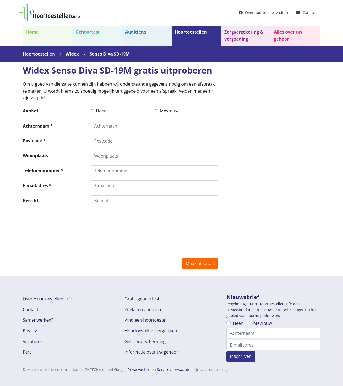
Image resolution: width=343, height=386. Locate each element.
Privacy (30, 331)
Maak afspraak (200, 263)
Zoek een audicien (143, 309)
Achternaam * (38, 126)
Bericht (30, 200)
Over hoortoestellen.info (263, 12)
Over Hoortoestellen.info (47, 299)
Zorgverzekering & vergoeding (243, 35)
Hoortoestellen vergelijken (151, 331)
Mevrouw (169, 111)
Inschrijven (241, 356)
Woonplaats (35, 156)
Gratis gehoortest (142, 299)
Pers (27, 352)
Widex (72, 54)
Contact (306, 12)
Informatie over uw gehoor (151, 352)
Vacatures (33, 341)
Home (32, 32)
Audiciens (135, 32)
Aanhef (30, 111)
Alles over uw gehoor (288, 35)
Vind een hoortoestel (145, 320)
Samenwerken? (38, 320)
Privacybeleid (139, 369)
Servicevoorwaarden (175, 369)
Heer (101, 111)
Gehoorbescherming (145, 341)
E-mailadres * (37, 185)
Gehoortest (88, 32)
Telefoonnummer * (43, 170)
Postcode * (34, 141)
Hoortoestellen (191, 32)
